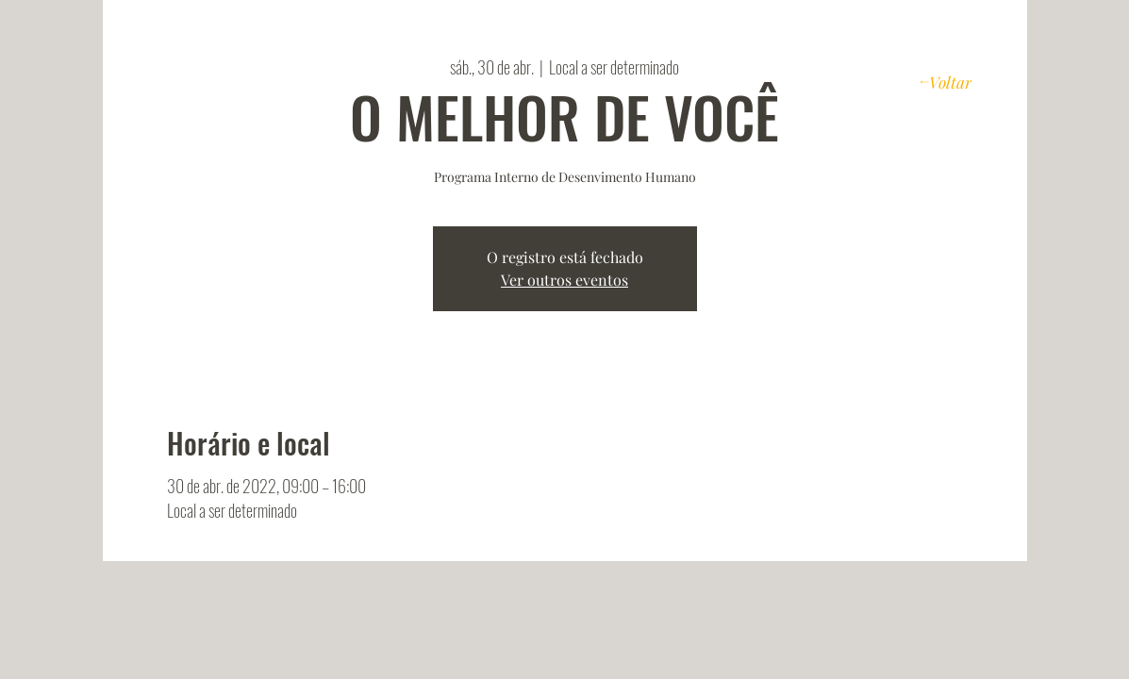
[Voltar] (946, 81)
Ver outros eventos (564, 280)
